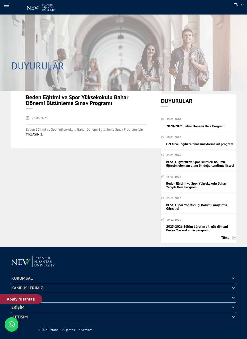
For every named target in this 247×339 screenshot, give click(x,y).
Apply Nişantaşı (21, 299)
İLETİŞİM (19, 317)
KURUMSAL (22, 278)
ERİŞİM (17, 307)
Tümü (225, 238)
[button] (7, 5)
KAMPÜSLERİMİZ (27, 288)
